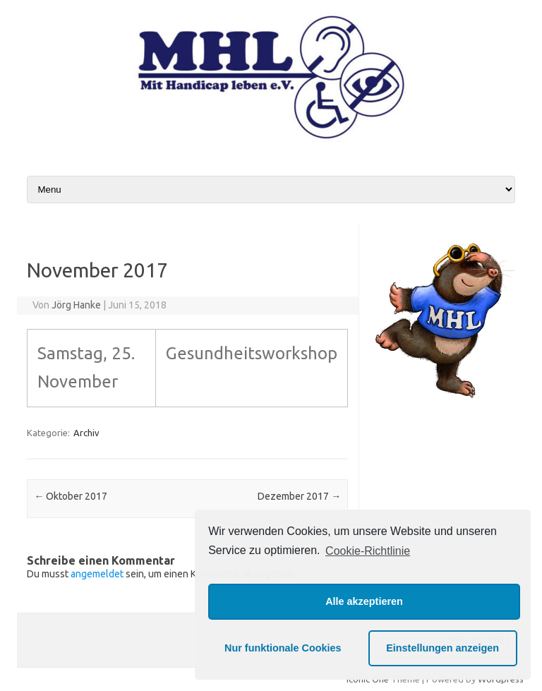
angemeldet (97, 573)
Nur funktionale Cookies (283, 648)
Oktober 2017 (70, 496)
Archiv (86, 433)
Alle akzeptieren (364, 601)
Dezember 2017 (299, 496)
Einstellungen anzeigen (442, 648)
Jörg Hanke (76, 305)
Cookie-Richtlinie (367, 551)
